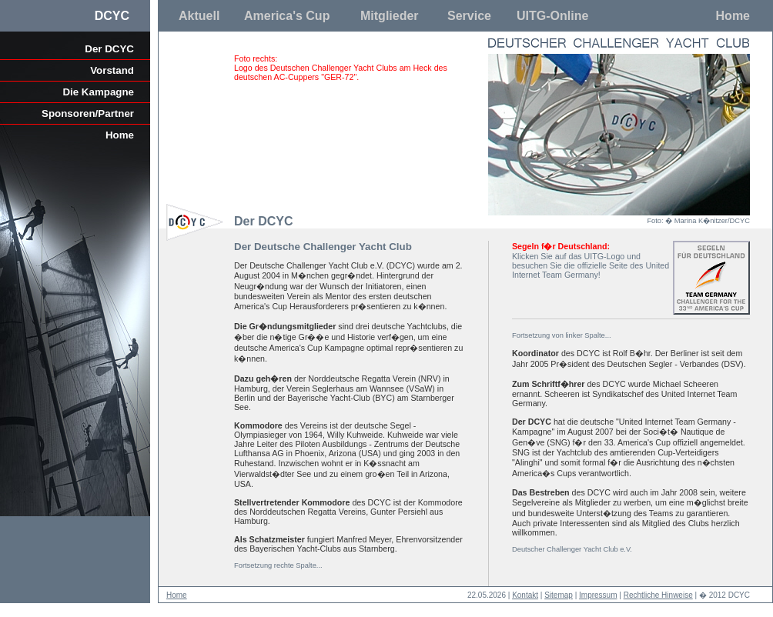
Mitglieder (389, 15)
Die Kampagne (98, 92)
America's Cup (287, 15)
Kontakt (525, 595)
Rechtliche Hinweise (658, 595)
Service (469, 15)
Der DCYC (109, 49)
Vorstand (112, 70)
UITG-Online (552, 15)
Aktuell (199, 15)
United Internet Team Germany (590, 270)
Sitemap (558, 595)
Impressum (598, 595)
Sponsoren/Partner (88, 113)
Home (733, 15)
